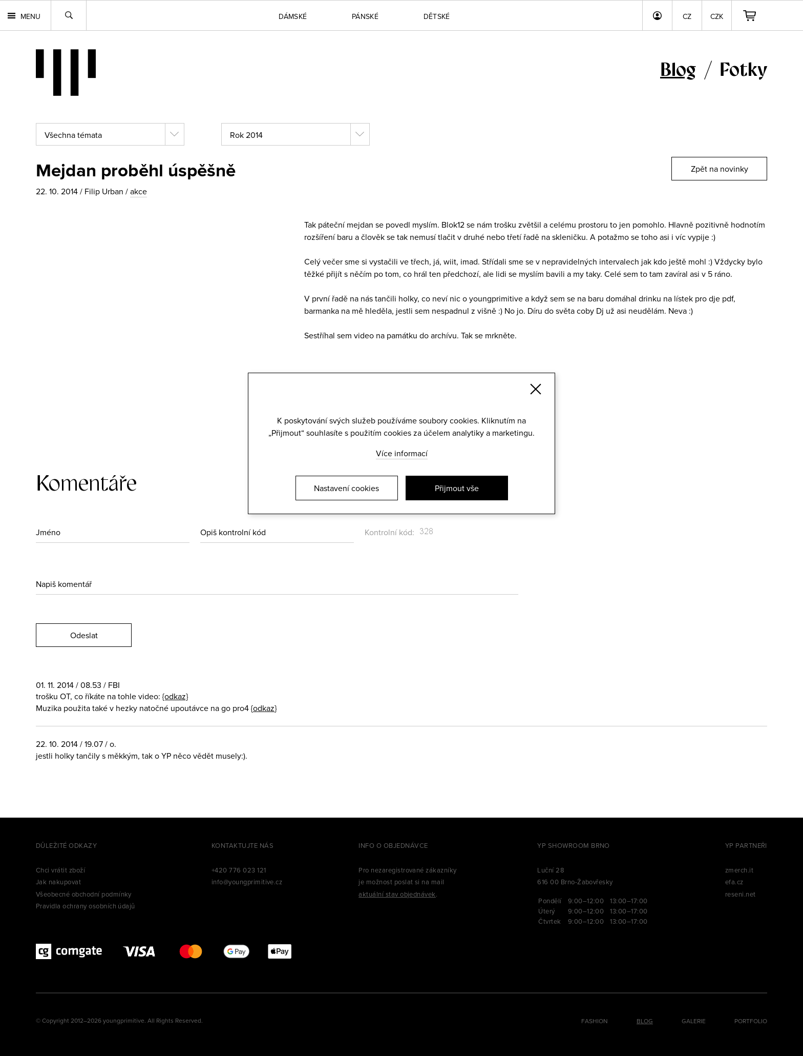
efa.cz (734, 881)
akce (138, 191)
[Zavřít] (535, 389)
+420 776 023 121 (239, 870)
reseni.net (740, 894)
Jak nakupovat (58, 881)
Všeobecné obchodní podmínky (84, 894)
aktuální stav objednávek (397, 894)
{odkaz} (175, 696)
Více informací (402, 453)
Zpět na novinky (719, 168)
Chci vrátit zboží (60, 870)
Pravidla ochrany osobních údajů (85, 905)
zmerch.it (739, 870)
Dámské (293, 16)
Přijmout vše (457, 488)
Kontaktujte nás (242, 845)
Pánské (365, 16)
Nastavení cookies (346, 488)
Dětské (437, 16)
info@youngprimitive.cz (247, 881)
